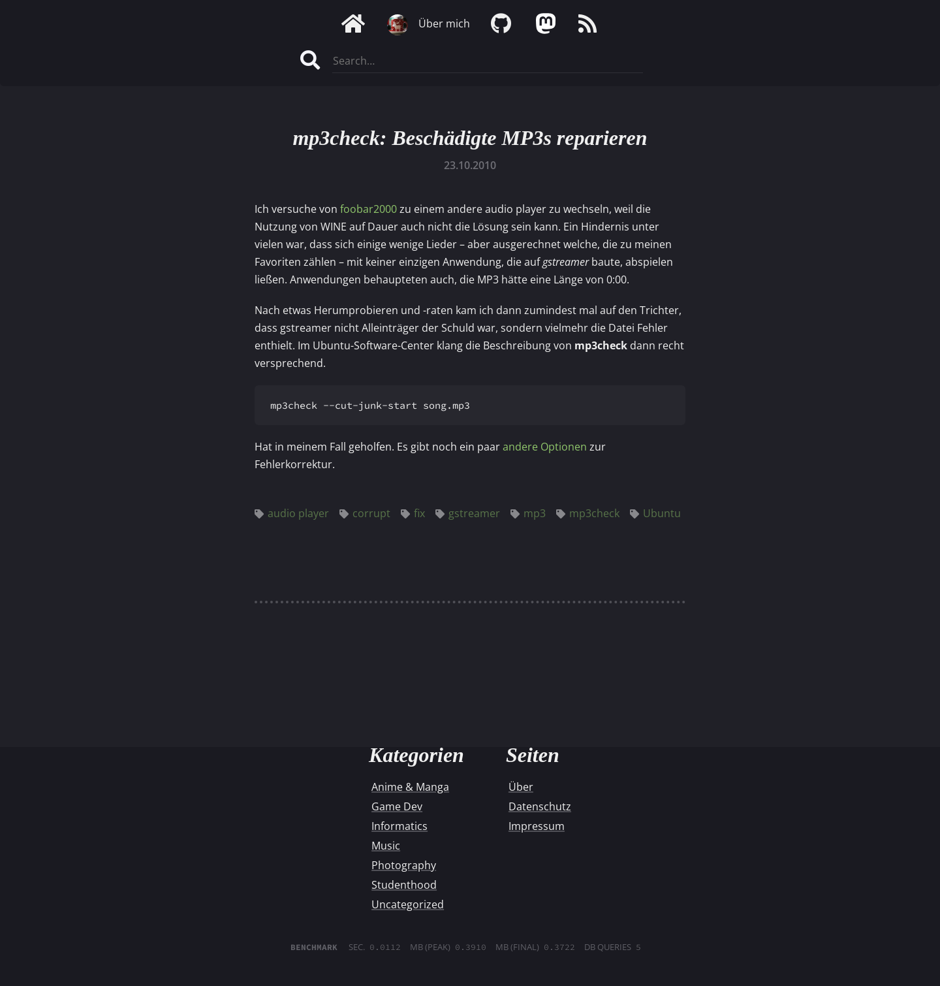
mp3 (528, 513)
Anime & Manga (410, 787)
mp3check (587, 513)
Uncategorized (407, 904)
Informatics (399, 826)
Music (385, 845)
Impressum (537, 826)
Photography (403, 865)
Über (521, 787)
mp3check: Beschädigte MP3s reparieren (469, 138)
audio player (292, 513)
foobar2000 (368, 209)
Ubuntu (655, 513)
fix (413, 513)
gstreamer (467, 513)
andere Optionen (545, 446)
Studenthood (404, 885)
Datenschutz (540, 806)
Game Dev (396, 806)
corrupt (364, 513)
